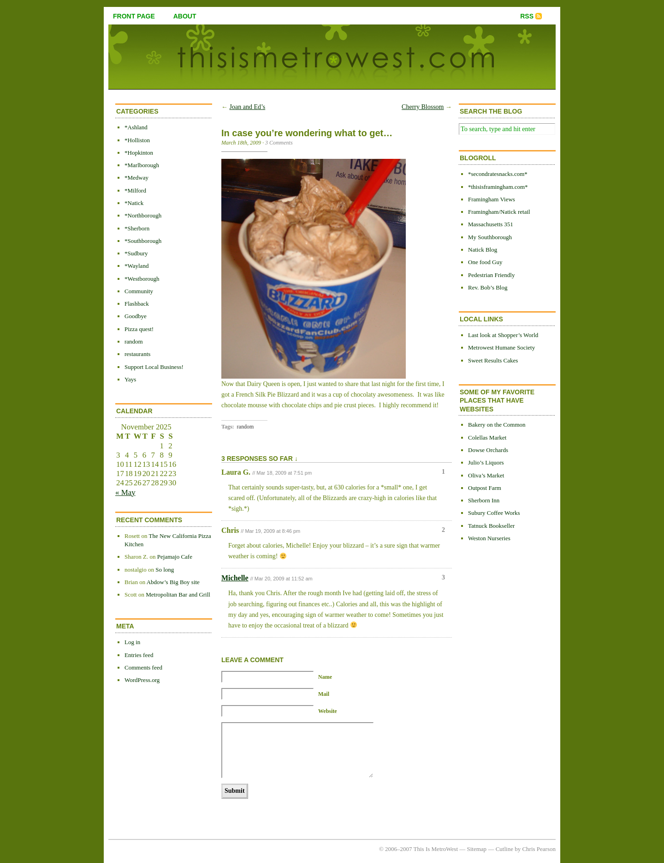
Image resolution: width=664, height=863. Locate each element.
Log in (132, 642)
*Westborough (142, 278)
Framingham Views (491, 199)
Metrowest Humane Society (501, 347)
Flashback (137, 303)
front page (134, 16)
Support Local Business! (154, 366)
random (134, 341)
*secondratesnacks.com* (498, 173)
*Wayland (136, 265)
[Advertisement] (496, 700)
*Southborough (143, 240)
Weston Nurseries (489, 538)
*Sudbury (136, 253)
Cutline (504, 848)
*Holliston (137, 140)
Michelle (235, 578)
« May (125, 492)
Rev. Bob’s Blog (487, 287)
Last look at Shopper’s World (503, 335)
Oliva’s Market (486, 475)
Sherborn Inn (483, 500)
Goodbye (136, 316)
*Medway (136, 177)
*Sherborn (137, 228)
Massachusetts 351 (490, 224)
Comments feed (143, 667)
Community (139, 291)
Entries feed (139, 655)
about (184, 16)
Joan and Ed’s (248, 106)
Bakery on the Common (497, 424)
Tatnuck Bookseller (491, 525)
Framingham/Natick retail (499, 211)
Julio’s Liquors (486, 462)
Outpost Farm (484, 487)
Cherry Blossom (423, 106)
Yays (130, 379)
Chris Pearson (539, 848)
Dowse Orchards (488, 450)
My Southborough (490, 237)
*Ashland (136, 127)
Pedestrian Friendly (491, 275)
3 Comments (279, 142)
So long (164, 569)
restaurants (137, 353)
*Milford (135, 190)
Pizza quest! (139, 329)
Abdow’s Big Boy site (173, 582)
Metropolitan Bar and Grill (178, 594)
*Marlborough (142, 165)
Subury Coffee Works (494, 512)
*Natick (134, 202)
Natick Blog (482, 249)
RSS (527, 16)
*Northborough (143, 215)
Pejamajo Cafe (174, 556)
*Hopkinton (139, 152)
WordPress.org (142, 679)
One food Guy (485, 262)
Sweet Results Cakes (493, 360)
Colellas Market (487, 437)
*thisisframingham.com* (498, 186)
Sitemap (477, 848)
